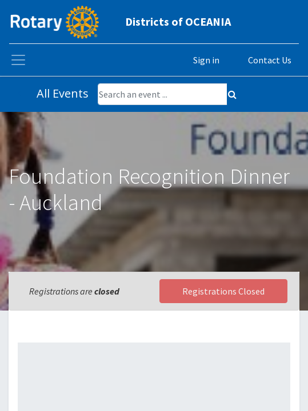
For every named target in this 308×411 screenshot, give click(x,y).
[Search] (232, 94)
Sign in (206, 60)
